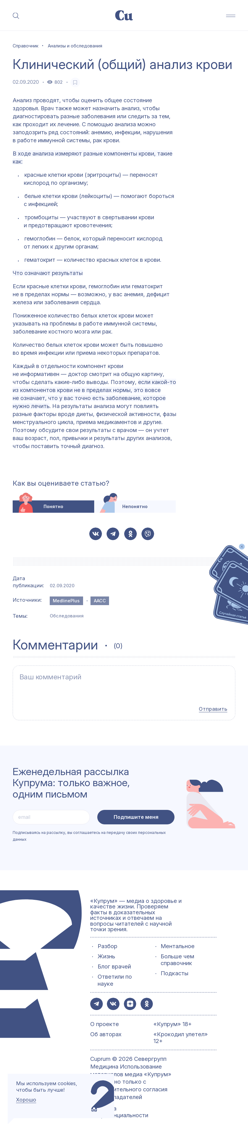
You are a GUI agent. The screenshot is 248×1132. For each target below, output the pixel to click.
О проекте (104, 1021)
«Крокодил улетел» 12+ (180, 1035)
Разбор (107, 943)
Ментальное (178, 943)
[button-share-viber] (147, 534)
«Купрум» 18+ (172, 1021)
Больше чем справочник (177, 957)
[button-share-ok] (130, 534)
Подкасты (174, 971)
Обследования (67, 615)
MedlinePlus (66, 600)
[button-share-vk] (95, 534)
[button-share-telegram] (113, 534)
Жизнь (106, 954)
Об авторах (105, 1032)
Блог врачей (114, 964)
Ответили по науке (115, 977)
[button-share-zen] (130, 1001)
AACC (100, 600)
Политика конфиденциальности (119, 1109)
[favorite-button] (75, 82)
